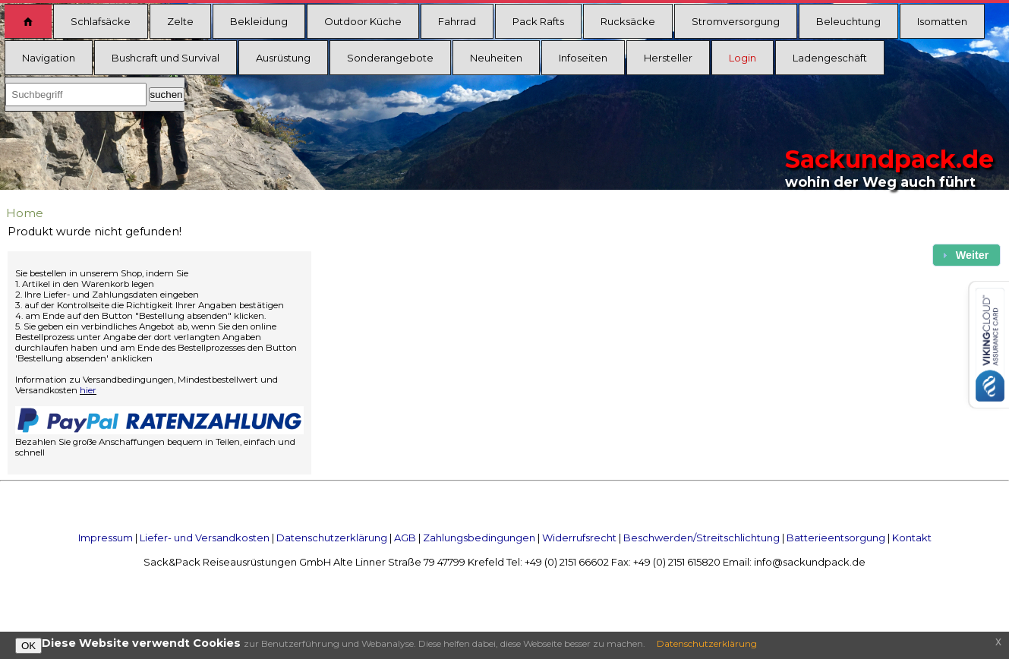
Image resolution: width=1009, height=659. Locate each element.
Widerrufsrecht (579, 537)
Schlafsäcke (101, 21)
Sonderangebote (390, 58)
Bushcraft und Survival (165, 58)
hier (88, 390)
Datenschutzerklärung (331, 537)
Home (24, 213)
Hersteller (668, 58)
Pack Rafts (538, 21)
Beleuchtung (848, 21)
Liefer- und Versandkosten (205, 537)
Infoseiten (583, 58)
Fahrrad (457, 21)
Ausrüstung (283, 58)
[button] (966, 255)
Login (742, 58)
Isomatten (942, 21)
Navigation (48, 58)
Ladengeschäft (830, 58)
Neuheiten (496, 58)
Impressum (105, 537)
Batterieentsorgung (836, 537)
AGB (405, 537)
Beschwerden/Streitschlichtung (701, 537)
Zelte (180, 21)
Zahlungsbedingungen (479, 537)
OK (28, 645)
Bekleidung (259, 21)
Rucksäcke (628, 21)
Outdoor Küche (363, 21)
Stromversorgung (736, 21)
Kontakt (912, 537)
